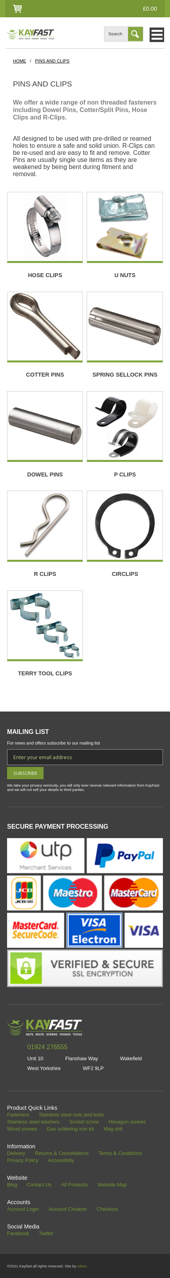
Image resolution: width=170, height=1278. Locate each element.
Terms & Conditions (120, 1153)
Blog (12, 1185)
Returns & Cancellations (62, 1153)
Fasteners (18, 1115)
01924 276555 (47, 1047)
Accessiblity (61, 1160)
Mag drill (113, 1129)
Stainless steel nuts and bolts (71, 1115)
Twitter (46, 1233)
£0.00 (150, 9)
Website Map (112, 1185)
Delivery (16, 1153)
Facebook (18, 1233)
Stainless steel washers (33, 1122)
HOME (19, 61)
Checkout (107, 1209)
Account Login (23, 1209)
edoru (82, 1266)
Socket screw (84, 1122)
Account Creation (68, 1209)
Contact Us (39, 1185)
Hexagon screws (127, 1122)
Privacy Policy (22, 1160)
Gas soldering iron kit (70, 1129)
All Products (74, 1185)
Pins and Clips (52, 61)
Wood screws (22, 1129)
